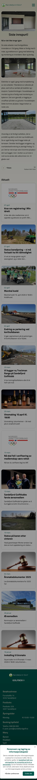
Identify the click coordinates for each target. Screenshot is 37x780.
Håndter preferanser (12, 773)
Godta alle (28, 773)
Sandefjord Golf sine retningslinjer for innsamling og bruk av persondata (18, 762)
